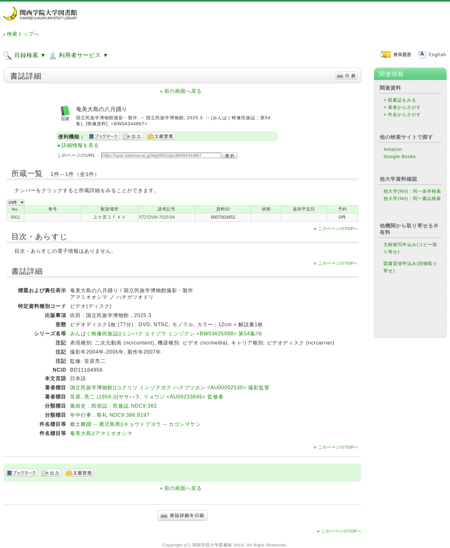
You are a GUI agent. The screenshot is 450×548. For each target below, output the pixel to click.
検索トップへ (23, 34)
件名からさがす (404, 114)
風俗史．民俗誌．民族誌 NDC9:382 (113, 406)
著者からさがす (404, 107)
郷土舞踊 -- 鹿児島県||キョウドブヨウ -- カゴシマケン (135, 424)
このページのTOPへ (338, 228)
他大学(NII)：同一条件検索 (412, 191)
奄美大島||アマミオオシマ (101, 433)
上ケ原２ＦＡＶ (109, 217)
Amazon (392, 149)
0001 (15, 217)
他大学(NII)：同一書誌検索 (412, 198)
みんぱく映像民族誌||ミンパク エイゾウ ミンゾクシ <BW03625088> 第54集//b (166, 333)
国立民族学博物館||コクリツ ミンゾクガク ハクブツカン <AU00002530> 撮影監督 (169, 387)
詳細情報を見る (80, 145)
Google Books (399, 156)
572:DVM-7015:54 (157, 217)
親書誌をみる (402, 100)
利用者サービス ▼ (78, 55)
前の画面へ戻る (183, 91)
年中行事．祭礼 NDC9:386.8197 (109, 415)
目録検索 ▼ (24, 55)
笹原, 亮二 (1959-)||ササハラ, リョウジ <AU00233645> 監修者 (146, 396)
